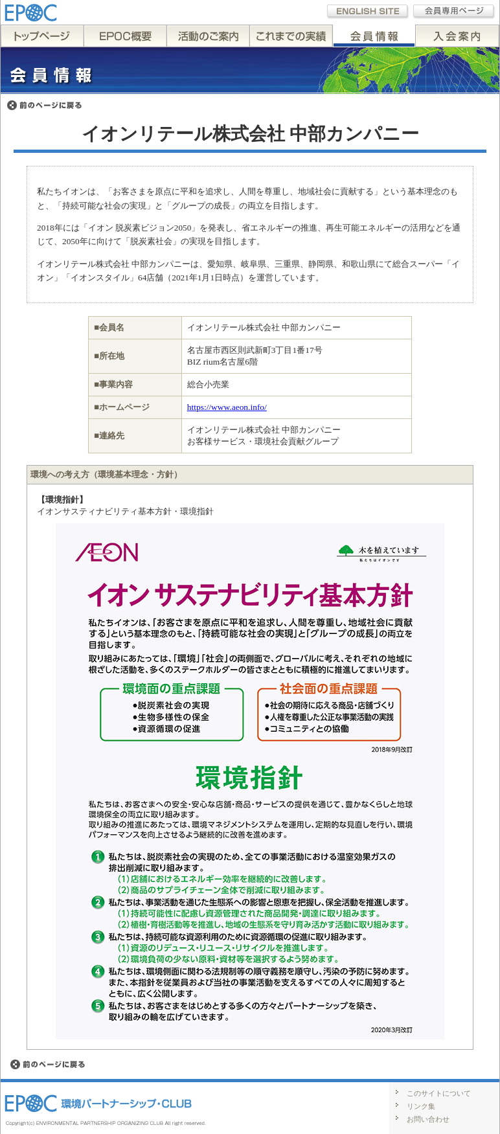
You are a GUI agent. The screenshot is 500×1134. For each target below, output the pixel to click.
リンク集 (421, 1106)
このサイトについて (439, 1093)
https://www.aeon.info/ (227, 407)
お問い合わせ (428, 1119)
